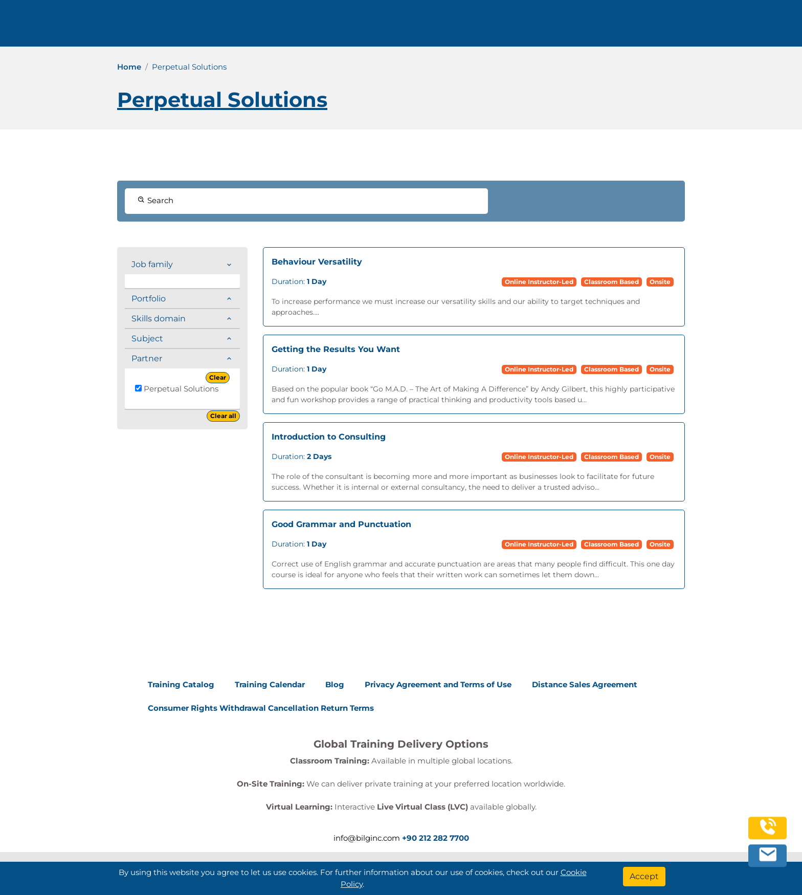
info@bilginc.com (277, 27)
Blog (334, 684)
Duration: (299, 281)
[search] (760, 27)
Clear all (223, 416)
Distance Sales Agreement (584, 684)
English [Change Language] (715, 27)
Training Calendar (270, 684)
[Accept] (644, 876)
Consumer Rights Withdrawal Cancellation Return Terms (261, 708)
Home (129, 67)
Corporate (478, 27)
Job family (152, 264)
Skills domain (158, 318)
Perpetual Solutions (176, 389)
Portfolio (148, 298)
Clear (217, 377)
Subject (147, 338)
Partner (146, 358)
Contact (605, 27)
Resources (546, 27)
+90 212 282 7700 (190, 27)
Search (155, 200)
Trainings (412, 27)
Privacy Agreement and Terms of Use (438, 684)
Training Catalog (181, 684)
